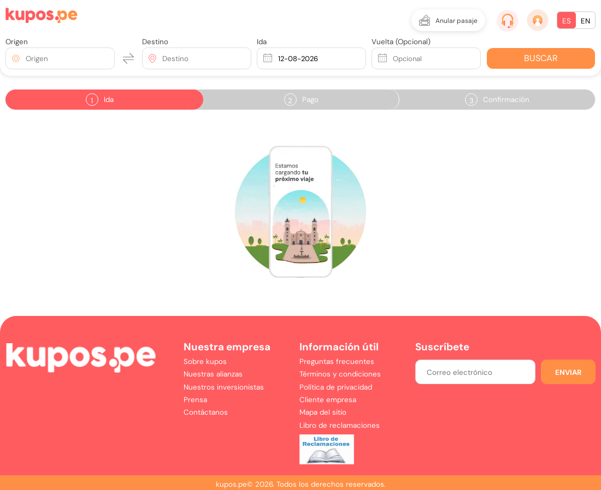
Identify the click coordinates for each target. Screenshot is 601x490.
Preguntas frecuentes (336, 361)
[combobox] (27, 58)
